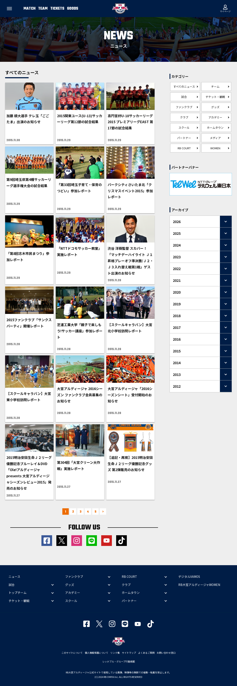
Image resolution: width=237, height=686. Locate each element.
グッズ (215, 107)
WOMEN (215, 148)
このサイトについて (72, 652)
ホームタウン (215, 128)
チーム (215, 86)
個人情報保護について (96, 652)
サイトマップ (129, 652)
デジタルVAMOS (189, 576)
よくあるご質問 (146, 652)
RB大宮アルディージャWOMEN (199, 585)
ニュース (14, 576)
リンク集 (115, 652)
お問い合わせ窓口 (166, 652)
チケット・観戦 (215, 97)
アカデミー (215, 117)
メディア (215, 138)
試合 (184, 97)
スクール (184, 128)
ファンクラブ (184, 107)
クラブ (184, 117)
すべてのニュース (184, 86)
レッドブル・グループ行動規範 (118, 661)
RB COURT (184, 148)
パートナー (184, 138)
